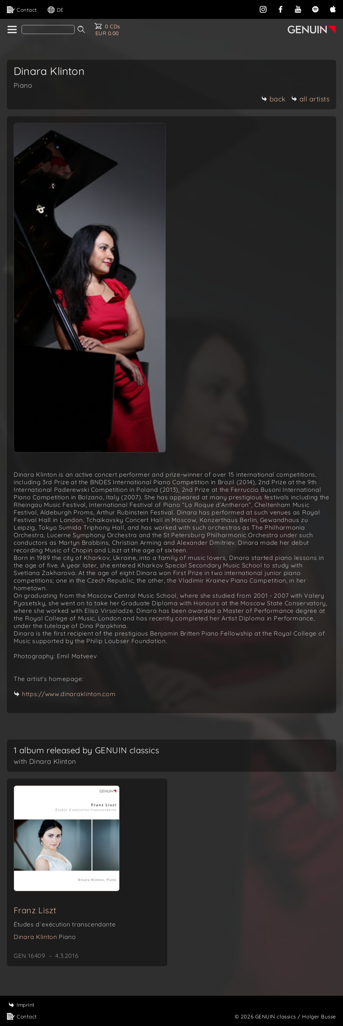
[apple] (333, 8)
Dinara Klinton (45, 936)
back (273, 99)
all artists (310, 99)
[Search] (48, 29)
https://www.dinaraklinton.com (68, 694)
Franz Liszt (35, 910)
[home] (11, 29)
